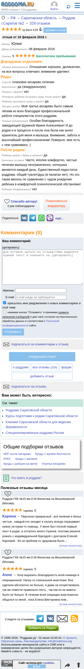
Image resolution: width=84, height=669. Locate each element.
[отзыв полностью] (71, 545)
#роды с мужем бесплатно (53, 454)
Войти (54, 9)
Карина (9, 516)
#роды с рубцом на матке (20, 463)
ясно (36, 666)
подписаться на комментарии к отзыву (36, 344)
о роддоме (20, 367)
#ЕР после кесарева (17, 454)
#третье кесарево (54, 463)
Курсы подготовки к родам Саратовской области (42, 416)
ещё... (59, 218)
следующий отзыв (41, 356)
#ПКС (7, 458)
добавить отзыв (42, 376)
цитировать (11, 247)
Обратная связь (11, 641)
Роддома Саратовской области (29, 410)
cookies (48, 663)
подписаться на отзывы (24, 386)
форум (66, 367)
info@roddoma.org (60, 641)
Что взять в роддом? (22, 478)
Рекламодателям (35, 641)
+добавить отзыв (55, 30)
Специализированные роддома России (35, 433)
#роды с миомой (26, 458)
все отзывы (44, 367)
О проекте (69, 637)
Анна (7, 574)
